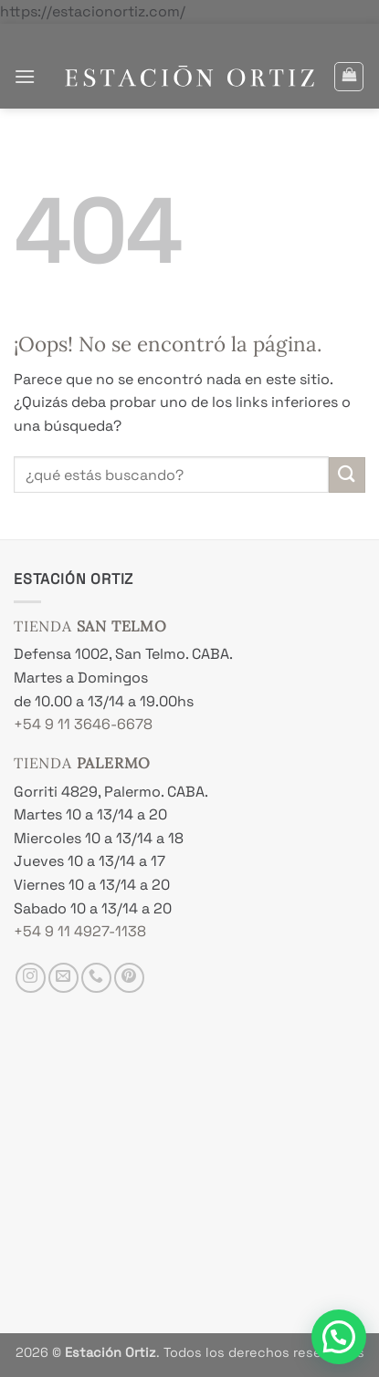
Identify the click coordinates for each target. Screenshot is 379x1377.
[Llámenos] (96, 978)
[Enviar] (347, 475)
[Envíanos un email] (63, 978)
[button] (25, 76)
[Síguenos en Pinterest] (129, 978)
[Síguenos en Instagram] (31, 978)
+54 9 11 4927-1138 (80, 931)
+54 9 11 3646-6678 (83, 724)
